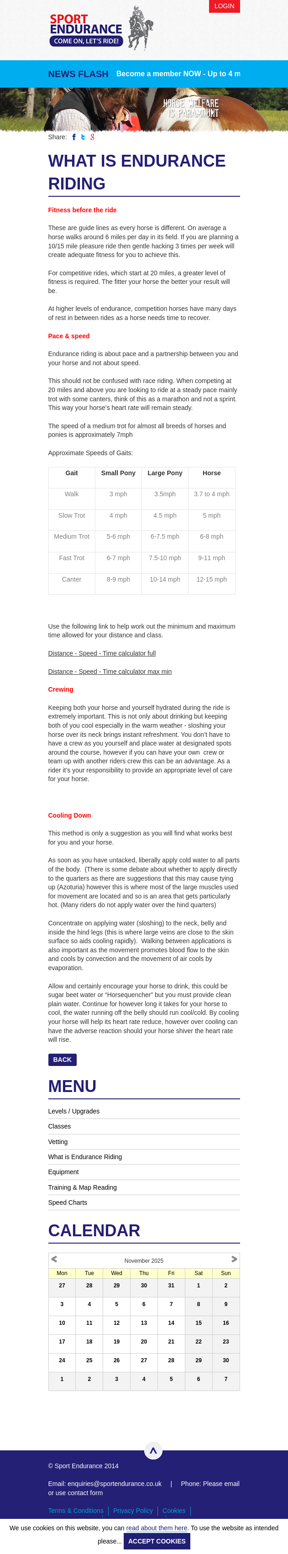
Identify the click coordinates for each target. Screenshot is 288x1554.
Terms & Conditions (76, 1510)
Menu (231, 35)
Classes (59, 1126)
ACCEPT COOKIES (157, 1541)
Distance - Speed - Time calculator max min (110, 671)
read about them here (157, 1528)
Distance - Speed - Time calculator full (102, 653)
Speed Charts (68, 1202)
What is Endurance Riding (85, 1156)
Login (225, 6)
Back (62, 1059)
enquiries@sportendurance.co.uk (115, 1483)
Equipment (63, 1172)
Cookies (174, 1510)
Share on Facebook (74, 137)
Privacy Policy (133, 1510)
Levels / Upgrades (74, 1111)
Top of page (153, 1450)
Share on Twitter (83, 137)
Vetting (58, 1141)
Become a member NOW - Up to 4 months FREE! (201, 74)
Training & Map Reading (82, 1187)
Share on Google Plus (92, 137)
